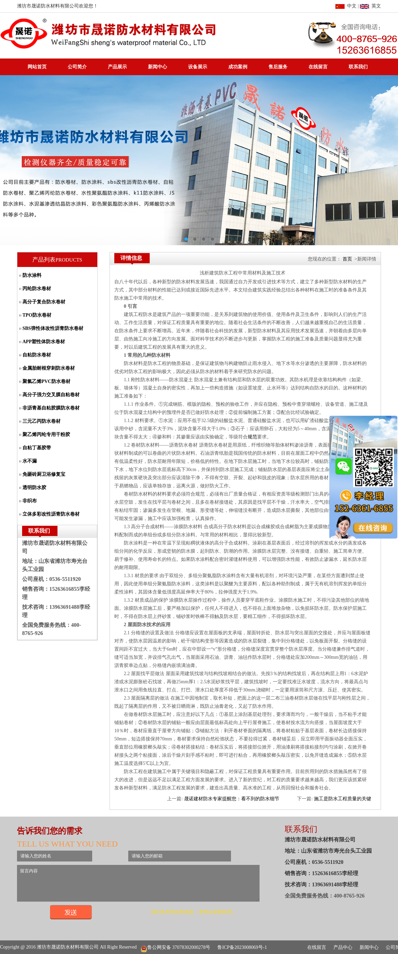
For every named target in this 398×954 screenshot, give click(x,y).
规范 (252, 436)
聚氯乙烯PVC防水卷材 (46, 381)
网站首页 (37, 66)
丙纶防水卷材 (36, 288)
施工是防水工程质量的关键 (342, 798)
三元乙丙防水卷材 (41, 421)
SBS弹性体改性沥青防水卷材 (52, 328)
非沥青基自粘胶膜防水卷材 (51, 408)
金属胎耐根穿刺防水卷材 (48, 368)
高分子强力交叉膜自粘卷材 (51, 394)
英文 (370, 6)
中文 (345, 6)
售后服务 (277, 66)
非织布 (29, 500)
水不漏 (29, 461)
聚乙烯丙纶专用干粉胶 (46, 434)
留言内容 (152, 886)
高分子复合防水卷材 (43, 301)
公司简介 (77, 66)
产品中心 (342, 947)
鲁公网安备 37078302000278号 (175, 947)
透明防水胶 (34, 487)
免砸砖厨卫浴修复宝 (43, 474)
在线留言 (318, 66)
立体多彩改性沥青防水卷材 (51, 514)
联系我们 (358, 66)
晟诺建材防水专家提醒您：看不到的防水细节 (231, 798)
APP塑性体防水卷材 (43, 341)
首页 (347, 259)
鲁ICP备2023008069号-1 (242, 947)
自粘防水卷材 (36, 354)
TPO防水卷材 (36, 315)
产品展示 (117, 66)
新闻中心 (157, 66)
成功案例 (237, 66)
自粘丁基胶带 (36, 447)
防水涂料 (32, 275)
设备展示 (197, 66)
